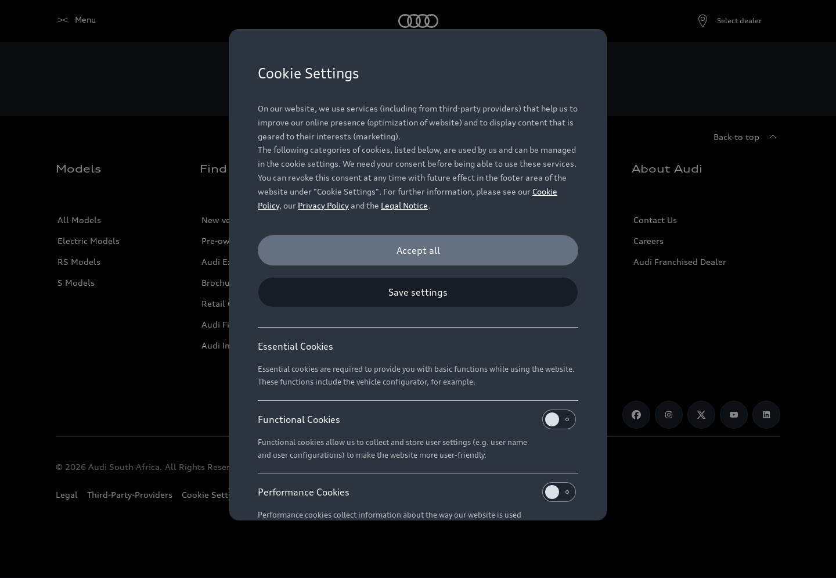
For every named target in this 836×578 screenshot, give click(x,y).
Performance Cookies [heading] (417, 492)
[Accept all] (418, 250)
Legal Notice (404, 205)
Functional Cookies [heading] (417, 419)
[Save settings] (418, 292)
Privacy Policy (323, 205)
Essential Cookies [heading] (295, 346)
